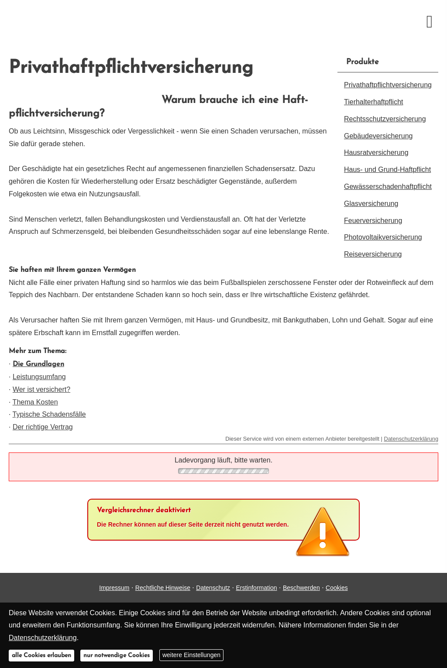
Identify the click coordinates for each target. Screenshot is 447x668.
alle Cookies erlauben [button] (41, 655)
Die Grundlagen (38, 364)
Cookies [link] (337, 587)
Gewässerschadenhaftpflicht (388, 186)
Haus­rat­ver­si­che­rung (376, 152)
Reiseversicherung (373, 254)
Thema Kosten (35, 402)
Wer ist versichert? (41, 389)
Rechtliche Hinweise (162, 587)
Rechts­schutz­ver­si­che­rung (385, 119)
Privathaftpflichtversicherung (388, 85)
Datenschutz (213, 587)
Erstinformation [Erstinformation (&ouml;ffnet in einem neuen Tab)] (256, 587)
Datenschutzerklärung (411, 438)
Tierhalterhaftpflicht (373, 102)
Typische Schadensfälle (49, 414)
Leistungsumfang (39, 376)
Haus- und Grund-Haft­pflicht (387, 169)
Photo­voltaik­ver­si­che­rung (383, 237)
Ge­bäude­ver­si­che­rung (378, 136)
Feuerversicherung (373, 220)
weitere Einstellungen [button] (191, 654)
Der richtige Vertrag (43, 427)
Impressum (114, 587)
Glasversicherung (371, 203)
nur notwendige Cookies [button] (116, 655)
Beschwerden (301, 587)
